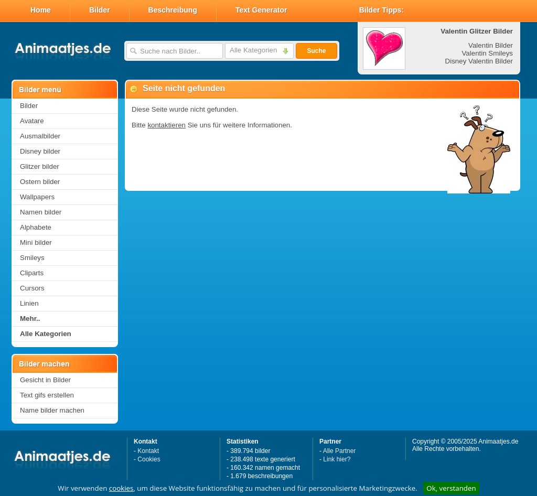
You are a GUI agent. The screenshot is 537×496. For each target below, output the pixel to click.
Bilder (99, 10)
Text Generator (261, 10)
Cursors (32, 288)
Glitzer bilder (39, 166)
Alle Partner (339, 451)
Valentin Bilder (490, 45)
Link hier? (336, 459)
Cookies (148, 459)
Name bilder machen (52, 410)
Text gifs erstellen (47, 395)
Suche (316, 51)
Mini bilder (36, 242)
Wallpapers (37, 197)
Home (40, 10)
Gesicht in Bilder (45, 380)
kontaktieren (166, 125)
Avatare (32, 121)
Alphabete (35, 227)
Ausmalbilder (40, 136)
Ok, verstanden (451, 488)
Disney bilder (40, 151)
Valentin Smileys (487, 53)
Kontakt (148, 451)
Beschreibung (172, 10)
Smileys (32, 258)
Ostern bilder (40, 182)
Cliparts (32, 273)
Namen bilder (40, 212)
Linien (29, 303)
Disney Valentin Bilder (479, 61)
